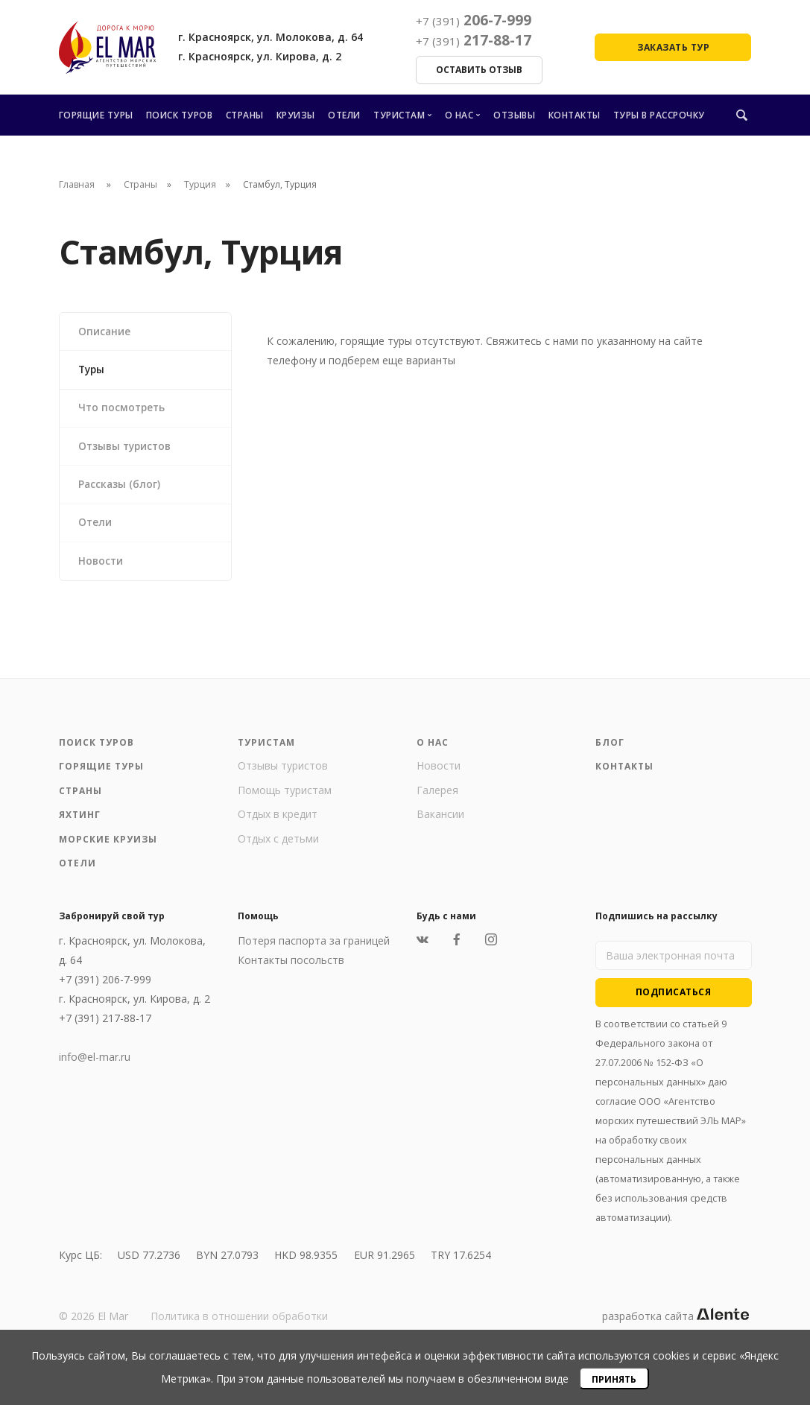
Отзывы (514, 115)
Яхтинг (80, 823)
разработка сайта (675, 1324)
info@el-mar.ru (94, 1065)
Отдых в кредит (277, 823)
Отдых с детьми (278, 847)
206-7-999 (473, 20)
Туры (93, 371)
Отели (344, 115)
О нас (459, 115)
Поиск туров (179, 115)
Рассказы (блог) (120, 490)
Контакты (574, 115)
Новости (102, 569)
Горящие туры (96, 115)
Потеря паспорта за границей (314, 949)
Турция (200, 184)
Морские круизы (108, 847)
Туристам (399, 115)
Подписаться (674, 1001)
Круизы (295, 115)
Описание (105, 332)
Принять (614, 1379)
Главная (77, 184)
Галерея (437, 798)
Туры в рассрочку (659, 115)
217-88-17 (473, 40)
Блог (609, 750)
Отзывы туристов (128, 450)
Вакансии (440, 823)
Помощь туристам (285, 798)
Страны (245, 115)
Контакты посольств (291, 968)
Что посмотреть (123, 411)
